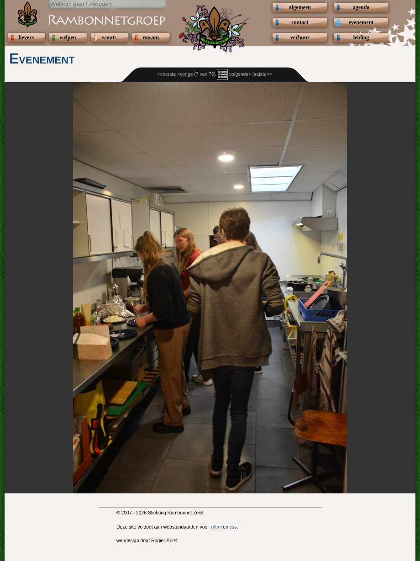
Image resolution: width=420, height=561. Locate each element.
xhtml (216, 526)
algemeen (300, 7)
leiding (361, 37)
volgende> (240, 74)
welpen (68, 37)
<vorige (185, 74)
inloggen (100, 3)
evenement (361, 22)
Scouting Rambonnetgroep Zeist (84, 19)
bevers (26, 37)
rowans (150, 37)
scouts (109, 37)
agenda (361, 7)
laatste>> (262, 74)
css (233, 526)
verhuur (300, 37)
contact (299, 22)
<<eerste (166, 74)
